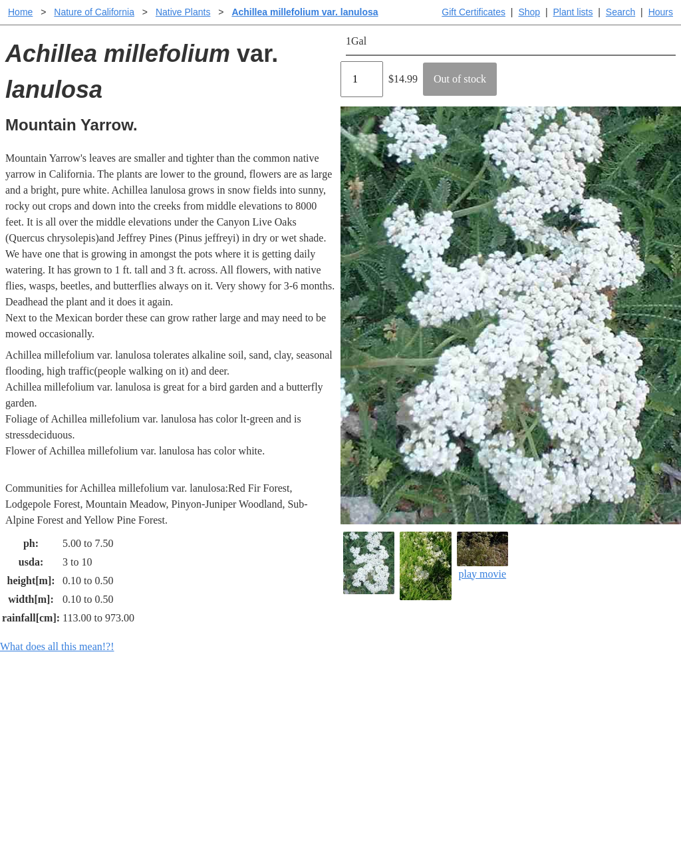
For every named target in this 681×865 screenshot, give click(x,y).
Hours (660, 12)
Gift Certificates (473, 12)
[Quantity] (361, 79)
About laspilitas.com (555, 753)
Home (20, 12)
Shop (529, 12)
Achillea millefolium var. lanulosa (304, 12)
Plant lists (573, 12)
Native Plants (183, 12)
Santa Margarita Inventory (567, 711)
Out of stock (460, 79)
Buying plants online (387, 732)
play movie (482, 555)
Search (620, 12)
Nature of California (94, 12)
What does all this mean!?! (57, 646)
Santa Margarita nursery (562, 732)
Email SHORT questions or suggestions (260, 822)
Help (353, 711)
